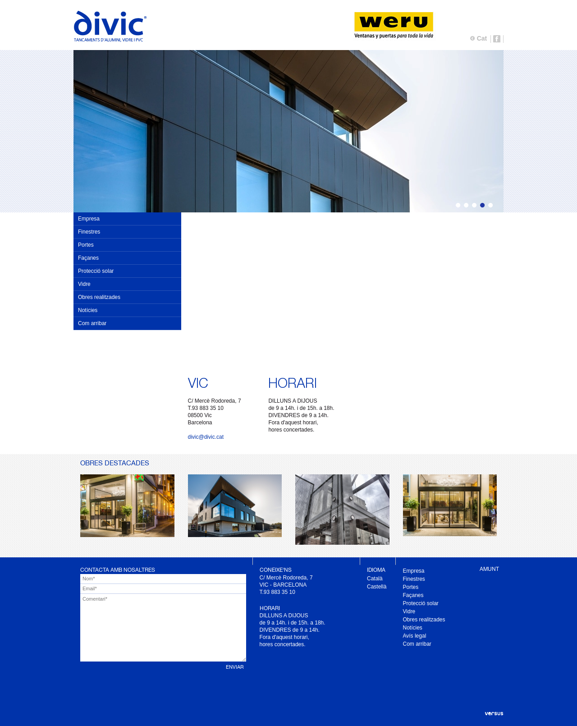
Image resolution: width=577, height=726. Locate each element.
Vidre (84, 284)
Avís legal (414, 636)
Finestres (89, 232)
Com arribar (92, 323)
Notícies (87, 310)
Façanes (88, 258)
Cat (482, 38)
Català (375, 578)
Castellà (376, 587)
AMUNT (489, 569)
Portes (86, 245)
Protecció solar (96, 271)
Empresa (89, 219)
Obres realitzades (99, 297)
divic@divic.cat (206, 437)
